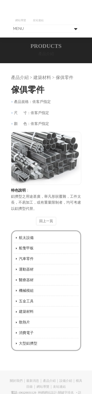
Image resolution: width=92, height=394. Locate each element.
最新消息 (32, 384)
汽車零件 (26, 263)
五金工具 (26, 305)
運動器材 (26, 273)
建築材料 (26, 316)
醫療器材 (26, 284)
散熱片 (24, 326)
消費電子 (26, 337)
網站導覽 (20, 20)
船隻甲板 (26, 252)
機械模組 (26, 295)
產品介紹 (49, 384)
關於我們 (16, 384)
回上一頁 (46, 225)
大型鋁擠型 (28, 347)
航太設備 (26, 242)
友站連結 (38, 20)
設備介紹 (65, 384)
